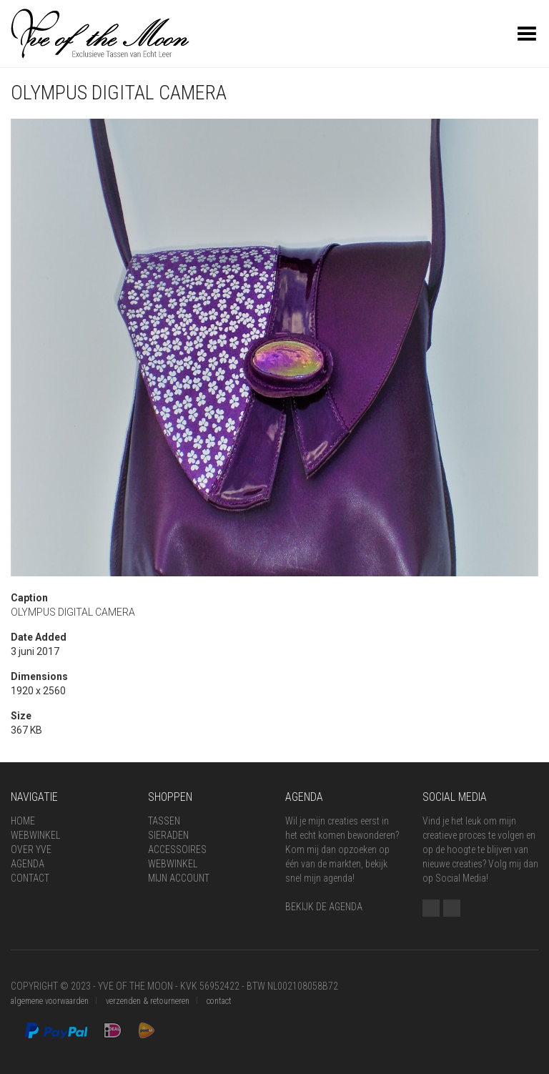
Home (23, 821)
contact (219, 1001)
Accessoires (177, 849)
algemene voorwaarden (50, 1001)
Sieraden (168, 835)
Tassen (164, 821)
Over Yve (31, 849)
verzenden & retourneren (147, 1001)
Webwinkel (35, 835)
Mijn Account (178, 878)
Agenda (27, 863)
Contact (30, 878)
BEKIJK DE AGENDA (323, 906)
